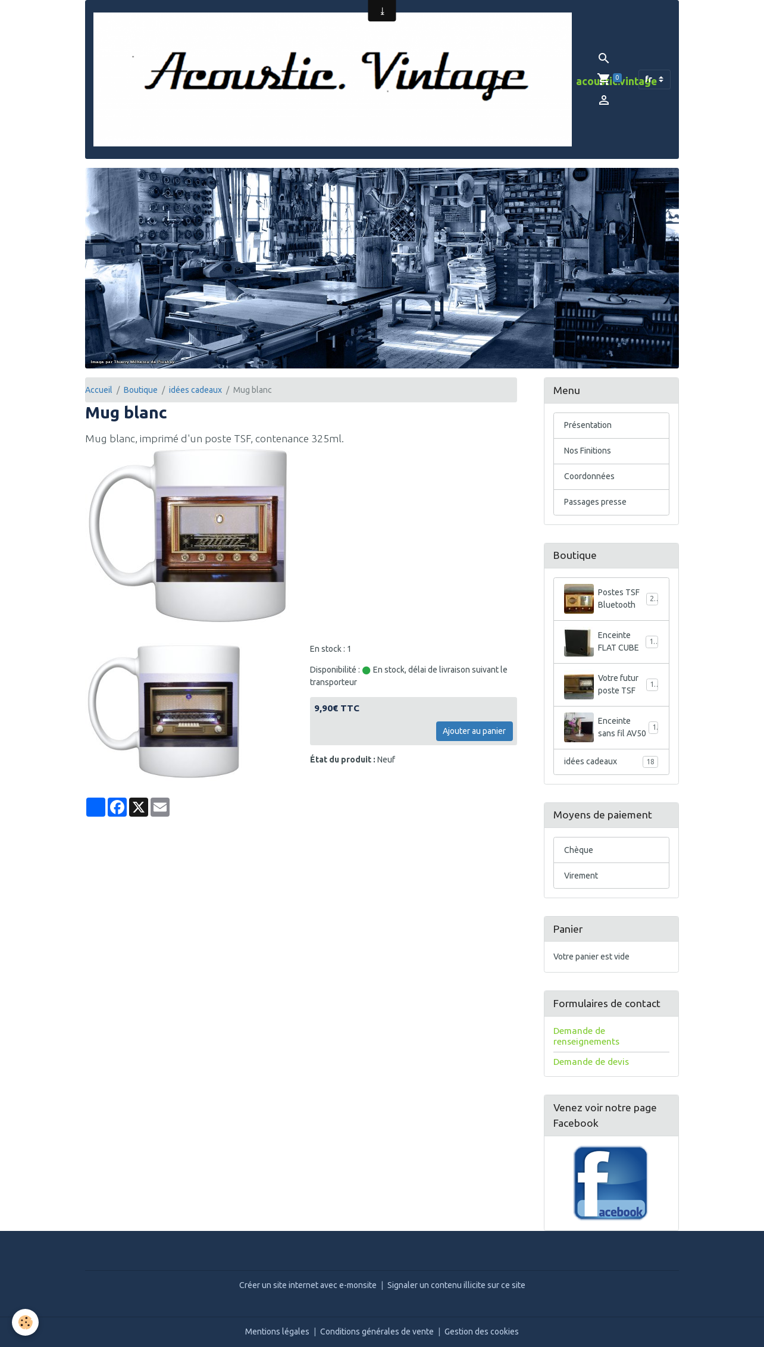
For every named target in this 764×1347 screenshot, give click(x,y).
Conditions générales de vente (377, 1331)
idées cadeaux (195, 390)
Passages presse (595, 502)
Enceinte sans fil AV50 (611, 727)
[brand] (332, 79)
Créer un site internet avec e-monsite (308, 1285)
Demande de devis (591, 1062)
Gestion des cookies (481, 1331)
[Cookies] (25, 1322)
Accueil (98, 390)
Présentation (588, 425)
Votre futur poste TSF (611, 684)
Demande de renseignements (586, 1036)
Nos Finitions (587, 450)
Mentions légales (277, 1331)
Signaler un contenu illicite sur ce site (456, 1285)
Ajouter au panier (474, 731)
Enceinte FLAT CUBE (611, 642)
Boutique (141, 390)
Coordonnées (589, 476)
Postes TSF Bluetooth (611, 599)
